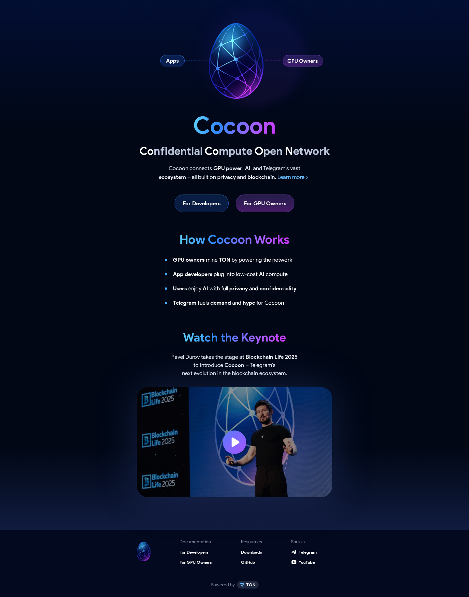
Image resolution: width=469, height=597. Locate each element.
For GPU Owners (265, 203)
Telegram (308, 552)
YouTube (307, 562)
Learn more (291, 177)
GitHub (248, 562)
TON (250, 584)
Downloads (251, 552)
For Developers (201, 203)
